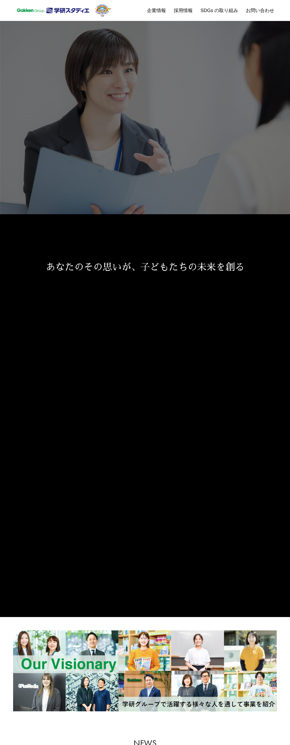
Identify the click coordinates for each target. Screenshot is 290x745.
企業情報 (156, 10)
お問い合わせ (260, 10)
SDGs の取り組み (219, 10)
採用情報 (183, 10)
